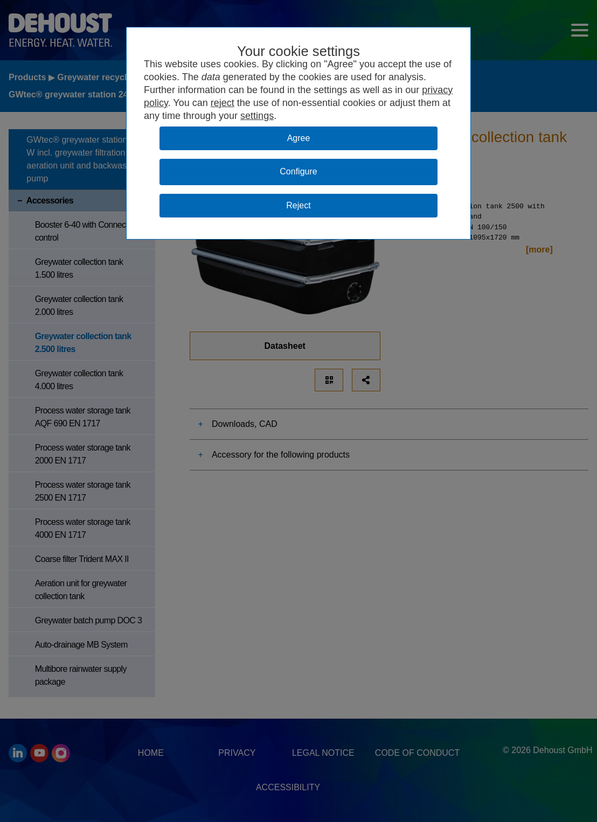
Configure (298, 171)
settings (257, 115)
